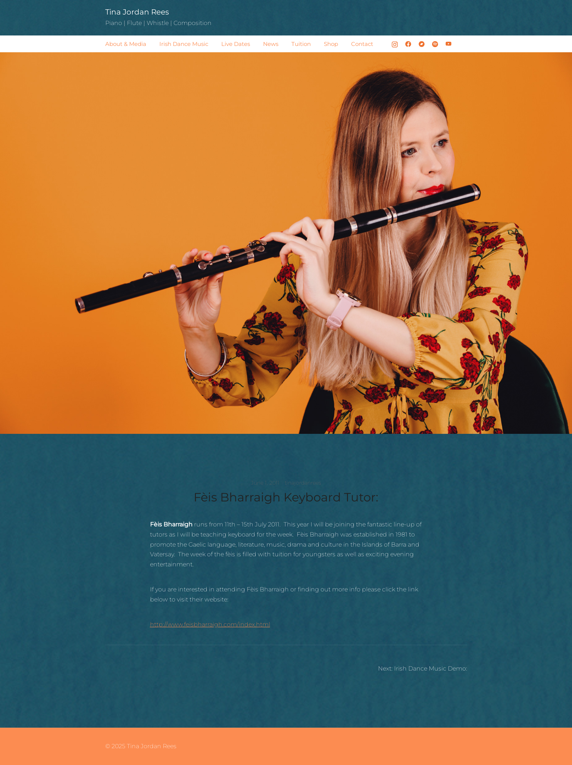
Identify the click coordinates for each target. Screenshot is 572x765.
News (270, 43)
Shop (331, 43)
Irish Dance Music (183, 43)
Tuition (301, 43)
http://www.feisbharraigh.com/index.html (210, 624)
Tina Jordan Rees (137, 11)
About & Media (125, 43)
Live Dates (235, 43)
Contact (362, 43)
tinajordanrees (303, 482)
